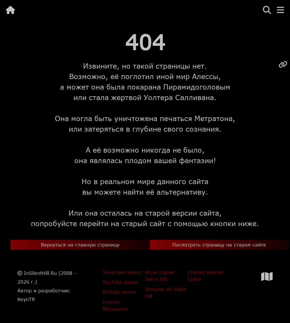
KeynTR (26, 299)
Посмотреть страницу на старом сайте (219, 244)
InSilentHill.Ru (40, 273)
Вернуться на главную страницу (80, 244)
